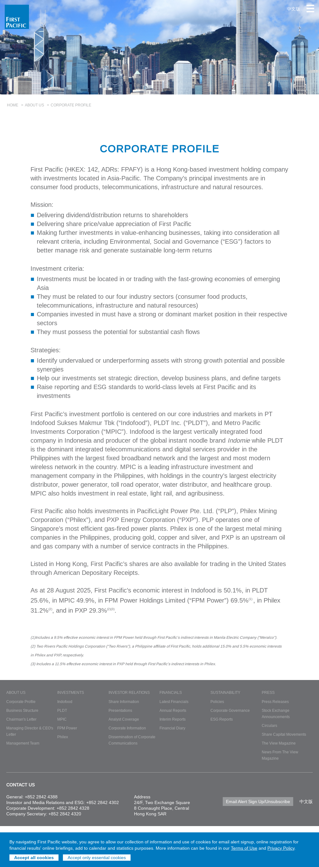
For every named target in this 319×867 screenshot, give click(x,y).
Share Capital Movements (284, 734)
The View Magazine (279, 743)
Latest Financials (174, 701)
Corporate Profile (21, 701)
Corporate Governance (230, 710)
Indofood (64, 701)
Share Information (124, 701)
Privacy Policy (280, 848)
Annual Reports (173, 710)
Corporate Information (127, 728)
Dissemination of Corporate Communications (132, 739)
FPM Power (67, 728)
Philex (62, 736)
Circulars (269, 725)
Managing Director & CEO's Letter (29, 731)
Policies (217, 701)
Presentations (120, 710)
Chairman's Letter (21, 719)
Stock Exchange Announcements (276, 713)
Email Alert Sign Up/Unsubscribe (258, 801)
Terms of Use (244, 848)
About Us (34, 105)
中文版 (293, 8)
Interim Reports (173, 719)
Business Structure (22, 710)
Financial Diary (172, 728)
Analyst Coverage (124, 719)
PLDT (62, 710)
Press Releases (275, 701)
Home (12, 105)
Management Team (22, 743)
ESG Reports (221, 719)
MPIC (62, 719)
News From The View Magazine (280, 755)
